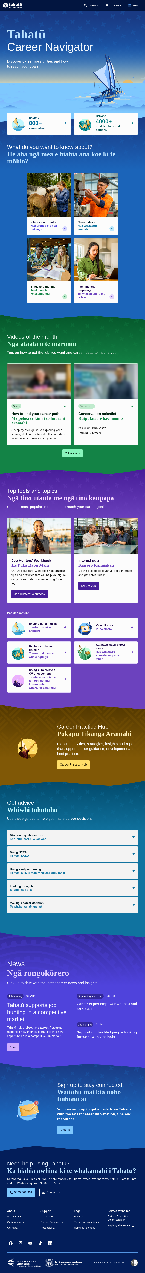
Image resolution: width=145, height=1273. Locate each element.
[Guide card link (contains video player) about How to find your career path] (39, 404)
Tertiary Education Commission (118, 1218)
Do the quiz (88, 585)
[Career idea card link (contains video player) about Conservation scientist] (106, 404)
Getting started (16, 1222)
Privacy (78, 1216)
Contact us (51, 1192)
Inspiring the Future (121, 1225)
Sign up (65, 1129)
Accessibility (48, 1227)
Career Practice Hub (73, 764)
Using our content (84, 1227)
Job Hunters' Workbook (29, 594)
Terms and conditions (86, 1222)
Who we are (14, 1216)
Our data (12, 1227)
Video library (72, 453)
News (13, 1047)
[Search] (91, 5)
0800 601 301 (21, 1192)
